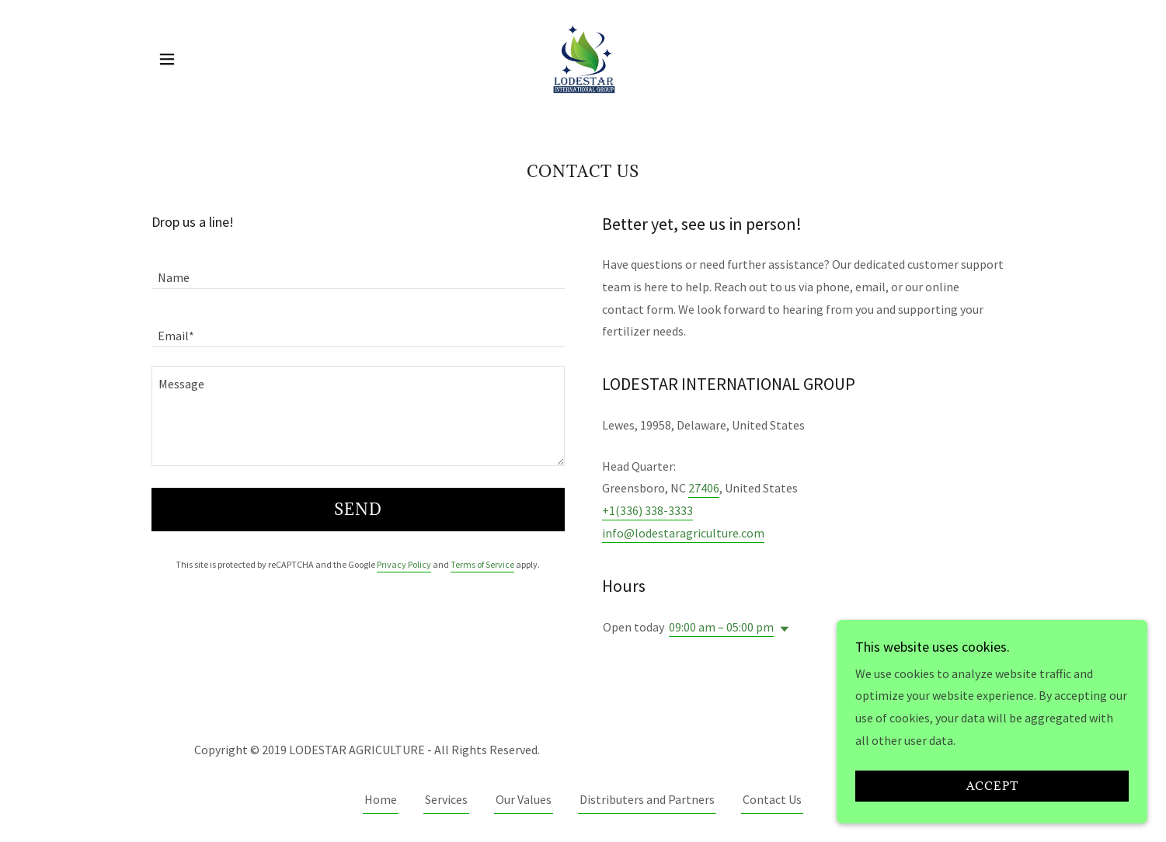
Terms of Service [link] (482, 564)
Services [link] (446, 799)
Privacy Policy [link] (404, 564)
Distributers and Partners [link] (647, 799)
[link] (582, 57)
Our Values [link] (524, 799)
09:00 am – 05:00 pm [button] (721, 627)
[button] (167, 59)
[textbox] (358, 269)
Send (358, 509)
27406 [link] (703, 488)
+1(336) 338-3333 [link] (647, 510)
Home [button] (380, 799)
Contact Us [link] (772, 799)
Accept (992, 796)
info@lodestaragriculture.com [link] (683, 533)
